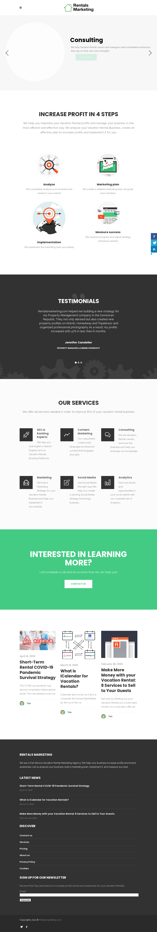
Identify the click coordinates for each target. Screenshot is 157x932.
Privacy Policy (27, 861)
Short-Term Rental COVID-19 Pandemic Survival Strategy (38, 669)
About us (25, 855)
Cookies (24, 868)
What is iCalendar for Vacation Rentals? (74, 678)
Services (24, 842)
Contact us (26, 835)
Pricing (23, 848)
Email (23, 891)
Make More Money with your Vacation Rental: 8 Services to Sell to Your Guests (118, 680)
